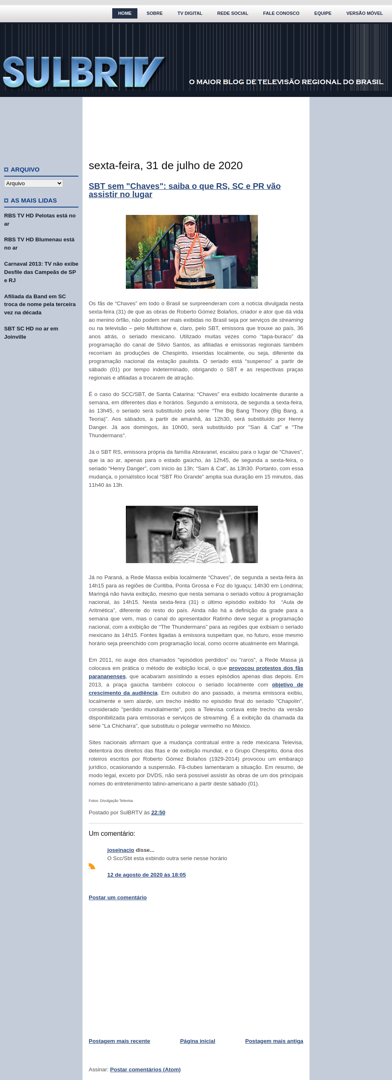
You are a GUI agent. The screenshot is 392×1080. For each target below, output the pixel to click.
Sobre (154, 13)
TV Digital (189, 13)
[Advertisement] (41, 128)
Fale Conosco (281, 13)
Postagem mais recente (119, 1041)
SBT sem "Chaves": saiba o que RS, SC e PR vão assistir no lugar (185, 190)
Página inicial (197, 1041)
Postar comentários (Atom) (145, 1069)
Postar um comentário (118, 897)
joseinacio (120, 850)
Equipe (323, 13)
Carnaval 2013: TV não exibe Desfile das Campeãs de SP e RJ (41, 272)
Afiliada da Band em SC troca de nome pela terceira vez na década (40, 304)
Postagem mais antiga (274, 1041)
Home (125, 13)
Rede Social (232, 13)
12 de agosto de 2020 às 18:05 (146, 875)
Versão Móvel (364, 13)
